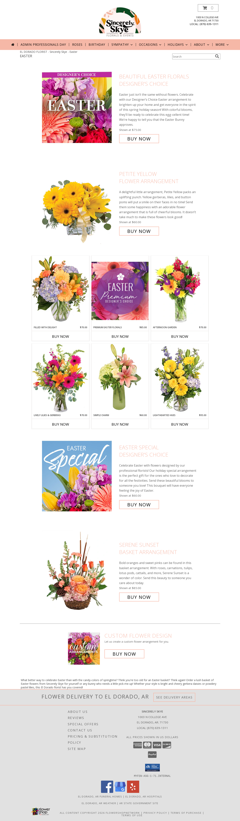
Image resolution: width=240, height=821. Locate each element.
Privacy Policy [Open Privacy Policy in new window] (155, 812)
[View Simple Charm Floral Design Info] (120, 378)
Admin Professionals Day (43, 44)
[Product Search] (192, 56)
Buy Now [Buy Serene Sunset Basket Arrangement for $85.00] (139, 597)
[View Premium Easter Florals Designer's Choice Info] (120, 291)
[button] (208, 8)
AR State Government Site (138, 803)
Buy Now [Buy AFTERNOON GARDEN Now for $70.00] (179, 336)
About (202, 44)
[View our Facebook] (107, 791)
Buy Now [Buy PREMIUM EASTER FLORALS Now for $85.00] (120, 336)
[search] (217, 56)
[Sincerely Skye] (120, 22)
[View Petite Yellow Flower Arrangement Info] (79, 202)
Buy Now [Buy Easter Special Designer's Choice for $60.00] (139, 504)
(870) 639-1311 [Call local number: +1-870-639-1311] (209, 24)
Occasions (150, 44)
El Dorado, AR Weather (99, 803)
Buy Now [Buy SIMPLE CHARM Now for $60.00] (120, 424)
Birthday (97, 44)
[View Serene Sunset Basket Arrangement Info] (79, 571)
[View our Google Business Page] (120, 791)
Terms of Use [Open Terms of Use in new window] (132, 815)
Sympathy (122, 44)
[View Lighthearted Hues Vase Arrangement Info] (179, 378)
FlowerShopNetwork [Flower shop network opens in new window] (123, 812)
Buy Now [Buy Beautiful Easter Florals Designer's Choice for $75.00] (139, 138)
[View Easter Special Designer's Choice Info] (79, 476)
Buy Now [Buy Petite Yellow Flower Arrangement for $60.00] (139, 231)
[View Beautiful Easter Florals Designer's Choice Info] (79, 107)
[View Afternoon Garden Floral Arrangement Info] (179, 291)
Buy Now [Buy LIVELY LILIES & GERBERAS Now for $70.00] (60, 424)
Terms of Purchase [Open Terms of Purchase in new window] (186, 812)
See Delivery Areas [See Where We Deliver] (174, 697)
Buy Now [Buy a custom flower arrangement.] (124, 654)
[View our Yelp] (133, 791)
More (222, 44)
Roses (77, 44)
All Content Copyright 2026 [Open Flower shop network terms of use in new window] (82, 812)
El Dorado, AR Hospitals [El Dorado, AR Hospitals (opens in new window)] (143, 796)
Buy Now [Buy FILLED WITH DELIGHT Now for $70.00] (60, 336)
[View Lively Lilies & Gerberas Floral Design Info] (60, 378)
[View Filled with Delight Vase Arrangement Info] (60, 290)
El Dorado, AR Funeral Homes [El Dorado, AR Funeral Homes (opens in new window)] (100, 796)
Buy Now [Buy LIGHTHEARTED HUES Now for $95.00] (179, 424)
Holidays (178, 44)
